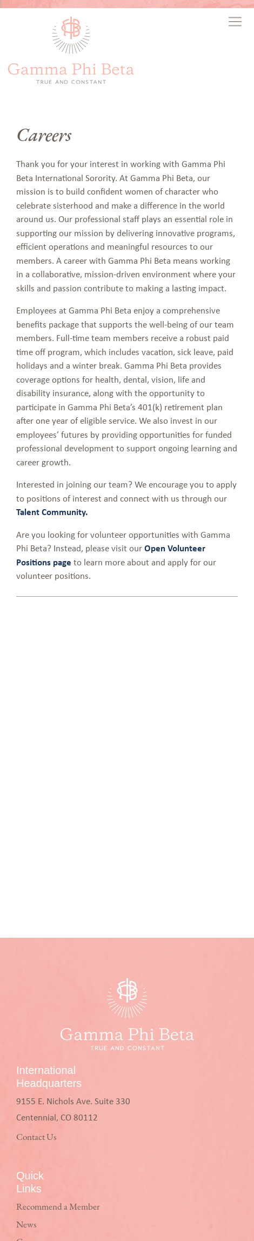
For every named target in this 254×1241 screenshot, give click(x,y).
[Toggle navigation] (236, 21)
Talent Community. (52, 511)
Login (26, 1073)
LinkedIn (33, 1209)
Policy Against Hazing (54, 1091)
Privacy (29, 1055)
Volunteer (33, 1038)
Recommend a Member (58, 985)
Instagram (33, 1191)
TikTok (29, 1226)
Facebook (33, 1174)
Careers (29, 1020)
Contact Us (36, 915)
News (26, 1003)
